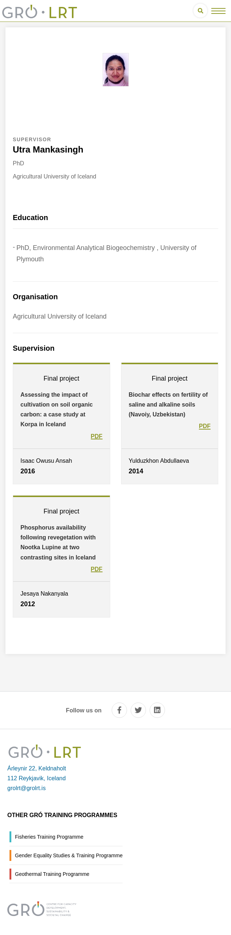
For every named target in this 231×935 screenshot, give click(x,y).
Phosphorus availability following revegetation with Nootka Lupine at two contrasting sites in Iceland (58, 542)
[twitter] (138, 710)
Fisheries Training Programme (49, 837)
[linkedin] (157, 710)
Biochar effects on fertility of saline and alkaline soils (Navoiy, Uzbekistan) (168, 405)
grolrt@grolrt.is (26, 788)
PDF (97, 436)
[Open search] (200, 11)
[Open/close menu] (218, 11)
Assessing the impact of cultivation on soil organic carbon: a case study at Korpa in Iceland (56, 410)
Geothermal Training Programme (52, 874)
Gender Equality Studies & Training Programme (69, 855)
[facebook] (119, 710)
